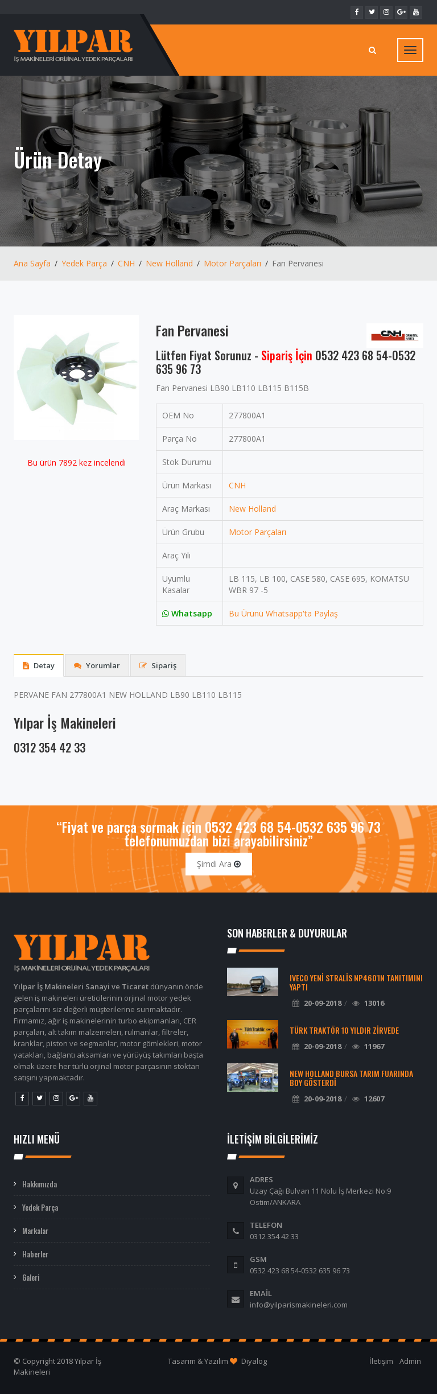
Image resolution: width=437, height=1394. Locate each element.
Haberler (35, 1254)
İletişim (381, 1361)
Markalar (35, 1230)
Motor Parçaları (232, 263)
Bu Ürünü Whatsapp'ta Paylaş (283, 613)
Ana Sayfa (32, 263)
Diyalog (254, 1361)
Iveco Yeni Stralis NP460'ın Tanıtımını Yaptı (356, 982)
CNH (126, 263)
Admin (410, 1361)
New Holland (169, 263)
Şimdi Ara (219, 863)
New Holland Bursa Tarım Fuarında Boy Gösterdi (351, 1077)
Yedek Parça (84, 263)
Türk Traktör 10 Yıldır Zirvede (344, 1030)
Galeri (30, 1277)
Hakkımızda (39, 1184)
